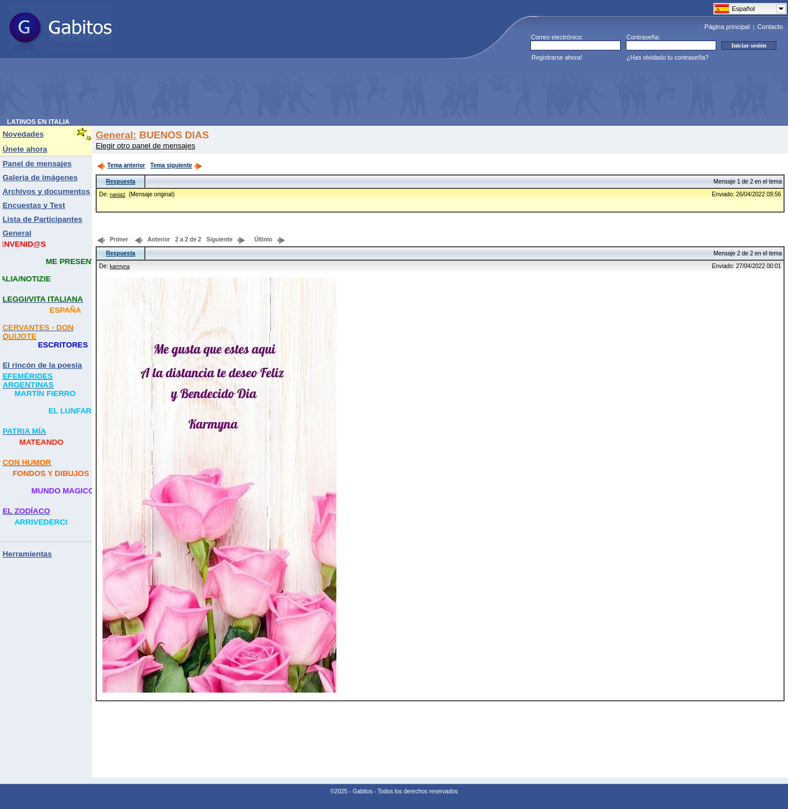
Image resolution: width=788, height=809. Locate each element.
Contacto (770, 26)
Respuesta (120, 181)
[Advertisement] (217, 92)
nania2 (118, 194)
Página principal (727, 26)
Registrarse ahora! (557, 57)
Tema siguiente (177, 165)
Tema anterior (121, 165)
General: (116, 135)
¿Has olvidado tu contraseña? (667, 57)
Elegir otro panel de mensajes (145, 145)
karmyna (120, 266)
